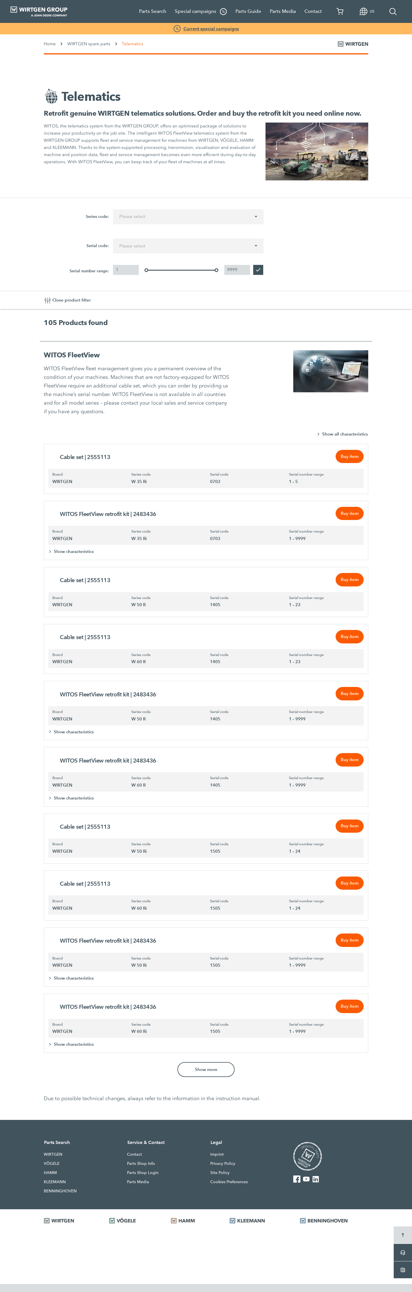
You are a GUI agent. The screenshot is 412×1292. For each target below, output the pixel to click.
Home (50, 43)
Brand (57, 475)
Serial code (219, 475)
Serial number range (306, 475)
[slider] (146, 271)
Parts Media (283, 11)
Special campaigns (201, 11)
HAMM (50, 1180)
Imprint (217, 1162)
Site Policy (219, 1180)
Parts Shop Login (143, 1180)
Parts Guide (248, 11)
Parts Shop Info (141, 1171)
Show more (206, 1077)
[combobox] (188, 216)
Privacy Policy (222, 1171)
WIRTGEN (53, 1162)
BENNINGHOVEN (60, 1199)
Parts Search (152, 11)
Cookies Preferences (229, 1189)
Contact (313, 11)
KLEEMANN (55, 1189)
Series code (140, 475)
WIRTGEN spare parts (88, 43)
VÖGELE (52, 1171)
